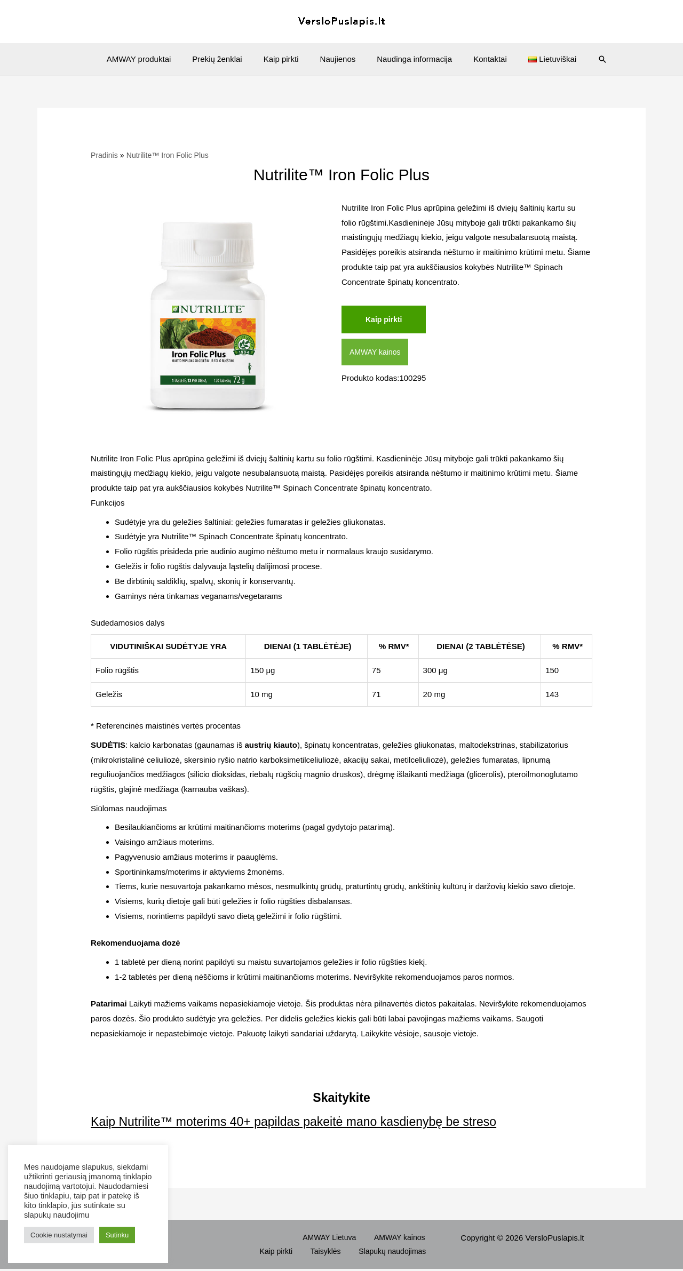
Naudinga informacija (409, 58)
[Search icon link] (584, 59)
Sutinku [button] (117, 1235)
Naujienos (338, 58)
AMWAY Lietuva (295, 1237)
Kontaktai (479, 58)
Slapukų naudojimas (398, 1252)
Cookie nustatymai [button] (59, 1235)
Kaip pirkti (286, 58)
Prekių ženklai (227, 58)
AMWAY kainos (377, 353)
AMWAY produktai (155, 58)
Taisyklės (337, 1252)
